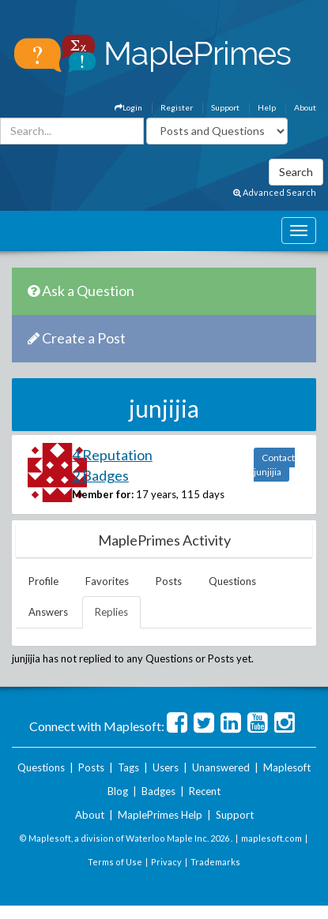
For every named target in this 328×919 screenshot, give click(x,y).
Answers (48, 612)
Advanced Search (274, 192)
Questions (232, 581)
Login (128, 107)
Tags (128, 767)
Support (225, 107)
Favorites (107, 581)
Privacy (166, 862)
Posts (169, 581)
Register (176, 107)
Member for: (103, 494)
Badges (158, 791)
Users (166, 767)
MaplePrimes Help (160, 814)
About (305, 107)
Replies (111, 612)
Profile (43, 581)
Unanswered (221, 767)
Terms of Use (115, 862)
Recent (205, 791)
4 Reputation (112, 454)
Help (267, 107)
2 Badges (100, 475)
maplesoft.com (271, 838)
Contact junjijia (274, 465)
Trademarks (215, 862)
